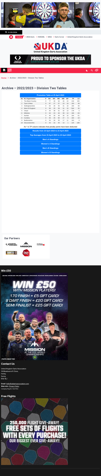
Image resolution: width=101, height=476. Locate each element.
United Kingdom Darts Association (79, 37)
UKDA (50, 37)
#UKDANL (41, 37)
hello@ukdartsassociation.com (17, 384)
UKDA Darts (30, 37)
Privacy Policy (14, 386)
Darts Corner (59, 37)
